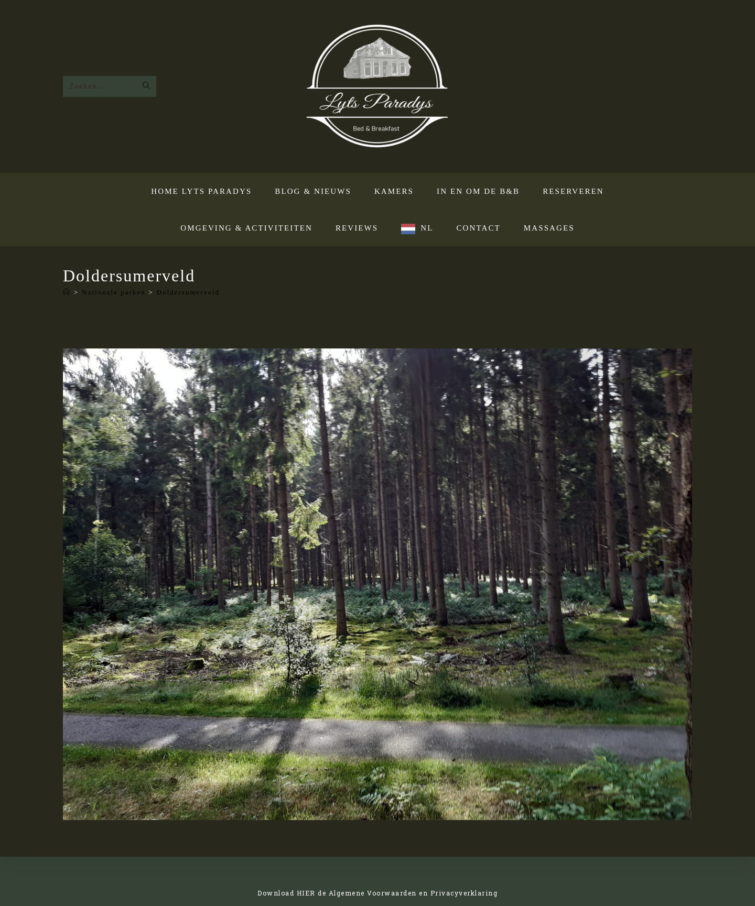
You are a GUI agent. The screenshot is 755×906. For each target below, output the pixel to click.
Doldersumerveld (188, 292)
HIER (306, 893)
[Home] (67, 292)
